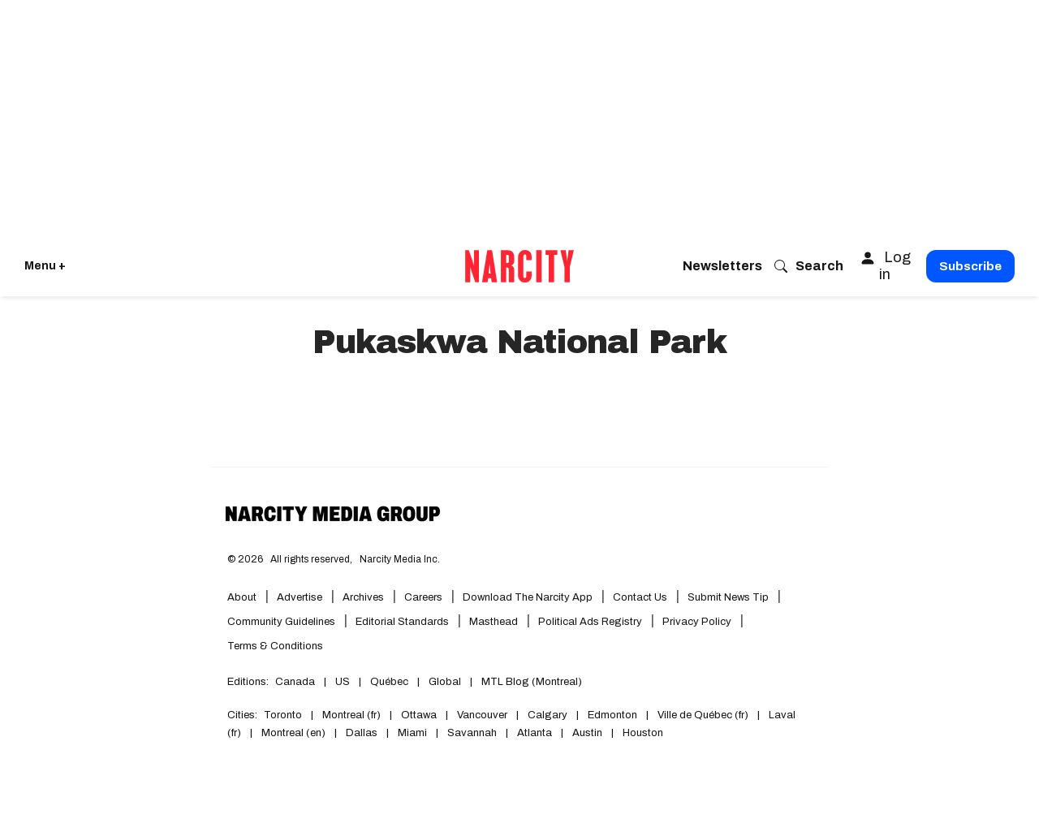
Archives (363, 597)
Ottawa (419, 715)
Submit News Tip (728, 597)
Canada (295, 681)
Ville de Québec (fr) (702, 715)
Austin (587, 733)
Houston (643, 733)
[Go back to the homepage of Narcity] (519, 266)
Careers (423, 597)
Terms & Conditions (275, 646)
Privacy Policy (696, 621)
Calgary (547, 715)
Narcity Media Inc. (400, 559)
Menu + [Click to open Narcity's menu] (45, 266)
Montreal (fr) (351, 715)
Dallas (361, 733)
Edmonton (612, 715)
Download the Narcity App (528, 597)
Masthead (493, 621)
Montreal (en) (293, 733)
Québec (389, 681)
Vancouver (482, 715)
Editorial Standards (402, 621)
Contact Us (640, 597)
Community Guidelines (281, 621)
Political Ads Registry (590, 621)
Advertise (299, 597)
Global (445, 681)
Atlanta (534, 733)
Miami (412, 733)
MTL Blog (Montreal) (531, 681)
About (242, 597)
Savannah (472, 733)
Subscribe (970, 266)
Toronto (283, 715)
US (342, 681)
